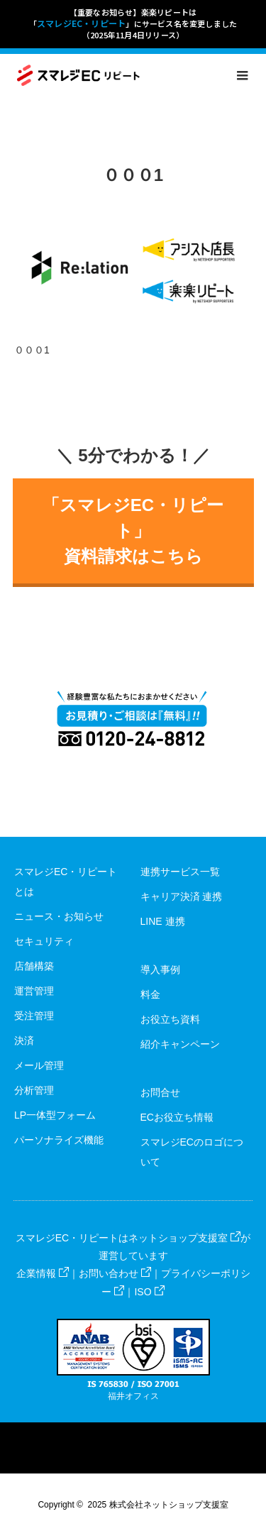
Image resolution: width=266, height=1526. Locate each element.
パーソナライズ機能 (59, 1140)
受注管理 (34, 1015)
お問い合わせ (115, 1273)
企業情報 (42, 1273)
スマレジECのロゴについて (191, 1152)
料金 (150, 994)
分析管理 (34, 1090)
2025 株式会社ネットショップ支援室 (158, 1505)
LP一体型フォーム (55, 1115)
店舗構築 (34, 966)
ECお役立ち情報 (177, 1117)
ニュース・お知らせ (59, 916)
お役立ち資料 (170, 1019)
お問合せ (160, 1092)
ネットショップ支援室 (184, 1238)
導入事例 (160, 969)
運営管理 (34, 991)
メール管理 (39, 1065)
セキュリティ (44, 941)
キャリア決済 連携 (181, 896)
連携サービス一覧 (180, 871)
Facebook (120, 1433)
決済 (24, 1040)
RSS (146, 1433)
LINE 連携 (162, 921)
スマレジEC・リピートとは (65, 881)
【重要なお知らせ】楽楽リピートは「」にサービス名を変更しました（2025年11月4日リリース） (133, 23)
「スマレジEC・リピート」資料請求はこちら (133, 530)
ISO (149, 1291)
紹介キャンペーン (180, 1044)
